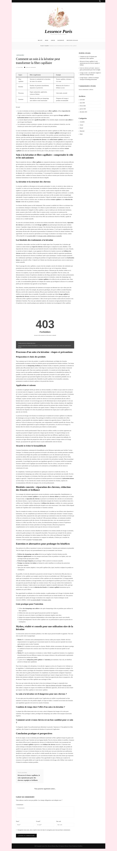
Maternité (61, 40)
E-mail (38, 824)
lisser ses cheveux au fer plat (53, 685)
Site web (58, 824)
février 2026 (83, 105)
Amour (53, 40)
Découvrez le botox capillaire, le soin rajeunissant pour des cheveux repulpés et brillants (90, 63)
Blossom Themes (68, 848)
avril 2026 (82, 99)
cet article (28, 539)
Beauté (40, 40)
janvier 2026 (83, 108)
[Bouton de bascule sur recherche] (100, 1)
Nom (17, 824)
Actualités (20, 55)
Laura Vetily (20, 67)
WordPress (80, 848)
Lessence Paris (58, 31)
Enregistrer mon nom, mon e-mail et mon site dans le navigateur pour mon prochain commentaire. (44, 832)
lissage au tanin (67, 685)
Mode (46, 40)
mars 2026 (82, 102)
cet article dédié (31, 236)
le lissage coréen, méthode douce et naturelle (50, 236)
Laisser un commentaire (31, 67)
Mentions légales (72, 40)
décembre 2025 (83, 112)
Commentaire (19, 807)
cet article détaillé (35, 600)
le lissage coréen (37, 539)
